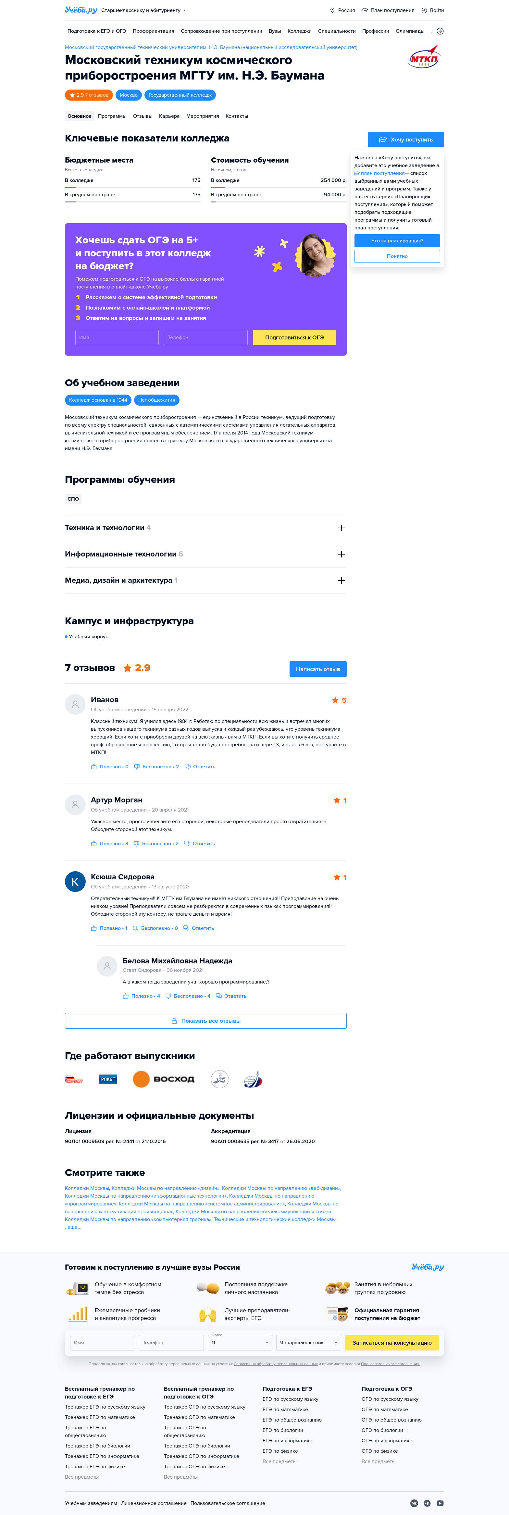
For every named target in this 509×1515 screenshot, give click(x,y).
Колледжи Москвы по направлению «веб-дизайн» (281, 1188)
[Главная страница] (81, 10)
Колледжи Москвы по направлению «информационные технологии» (146, 1196)
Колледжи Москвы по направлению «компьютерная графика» (138, 1219)
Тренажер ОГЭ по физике (194, 1466)
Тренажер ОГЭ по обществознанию (185, 1431)
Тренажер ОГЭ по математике (199, 1417)
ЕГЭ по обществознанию (292, 1420)
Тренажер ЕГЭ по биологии (97, 1446)
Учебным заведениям (91, 1503)
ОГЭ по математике (385, 1409)
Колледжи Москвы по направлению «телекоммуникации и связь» (253, 1211)
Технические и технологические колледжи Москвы (275, 1219)
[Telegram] (427, 1503)
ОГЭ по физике (380, 1451)
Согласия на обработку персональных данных (276, 1364)
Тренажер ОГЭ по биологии (197, 1446)
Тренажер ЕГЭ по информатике (102, 1456)
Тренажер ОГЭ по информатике (201, 1456)
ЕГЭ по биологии (283, 1430)
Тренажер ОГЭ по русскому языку (204, 1407)
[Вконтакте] (414, 1503)
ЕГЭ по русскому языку (290, 1399)
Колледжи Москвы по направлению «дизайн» (165, 1188)
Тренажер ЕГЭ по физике (95, 1466)
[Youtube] (440, 1503)
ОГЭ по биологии (382, 1430)
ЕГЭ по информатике (287, 1440)
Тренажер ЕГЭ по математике (100, 1417)
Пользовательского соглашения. (390, 1364)
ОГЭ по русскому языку (390, 1399)
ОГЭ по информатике (387, 1440)
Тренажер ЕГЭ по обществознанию (85, 1431)
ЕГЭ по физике (280, 1451)
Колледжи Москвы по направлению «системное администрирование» (202, 1204)
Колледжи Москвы (87, 1188)
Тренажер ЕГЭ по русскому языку (105, 1407)
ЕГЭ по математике (285, 1409)
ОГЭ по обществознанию (392, 1420)
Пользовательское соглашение (228, 1503)
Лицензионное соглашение (154, 1503)
